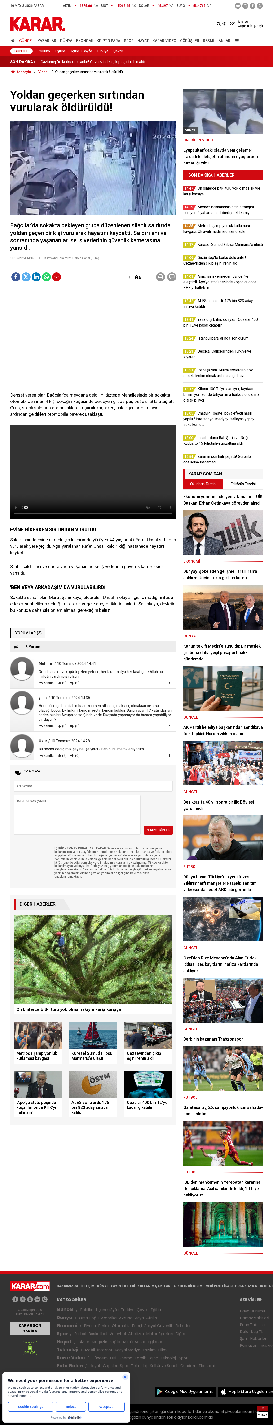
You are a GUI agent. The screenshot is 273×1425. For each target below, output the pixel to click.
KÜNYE (102, 1286)
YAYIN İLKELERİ (123, 1286)
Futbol (80, 1333)
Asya (139, 1318)
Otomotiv (121, 1325)
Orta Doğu (89, 1318)
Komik (140, 1358)
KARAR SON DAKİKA (30, 1328)
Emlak (104, 1325)
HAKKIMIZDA (67, 1286)
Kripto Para (108, 40)
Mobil (90, 1350)
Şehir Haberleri (253, 1338)
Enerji (137, 1325)
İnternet (105, 1350)
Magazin (99, 1342)
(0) (64, 683)
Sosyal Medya (127, 1350)
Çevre (118, 51)
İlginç (153, 1358)
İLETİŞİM (88, 1286)
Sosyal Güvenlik (158, 1325)
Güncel (26, 40)
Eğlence (155, 1342)
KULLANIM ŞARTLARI (154, 1286)
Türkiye (103, 51)
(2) (64, 755)
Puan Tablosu (252, 1324)
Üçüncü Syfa (107, 1310)
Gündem (100, 1358)
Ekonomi (84, 40)
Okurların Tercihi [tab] (203, 484)
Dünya (66, 40)
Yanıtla (48, 683)
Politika (43, 51)
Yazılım (149, 1350)
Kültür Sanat (134, 1342)
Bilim (162, 1350)
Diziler (83, 1342)
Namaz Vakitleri (254, 1318)
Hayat (143, 40)
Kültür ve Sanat (164, 1366)
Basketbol (97, 1333)
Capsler (110, 1366)
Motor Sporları (159, 1333)
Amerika (109, 1318)
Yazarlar (47, 40)
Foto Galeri (70, 1366)
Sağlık (115, 1342)
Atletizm (136, 1333)
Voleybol (118, 1333)
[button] (129, 277)
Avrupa (125, 1318)
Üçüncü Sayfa (81, 51)
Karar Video (164, 40)
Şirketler (183, 1325)
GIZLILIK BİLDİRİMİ (188, 1286)
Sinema (125, 1358)
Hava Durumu (252, 1311)
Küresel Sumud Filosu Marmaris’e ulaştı (73, 62)
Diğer (181, 1333)
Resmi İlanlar (216, 40)
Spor (129, 40)
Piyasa (90, 1325)
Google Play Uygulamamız (189, 1391)
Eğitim (60, 51)
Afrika (151, 1318)
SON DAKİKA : (22, 62)
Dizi (113, 1358)
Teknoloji (67, 1349)
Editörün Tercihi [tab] (243, 484)
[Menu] (235, 41)
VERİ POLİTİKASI (219, 1286)
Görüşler (189, 40)
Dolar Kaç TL (251, 1331)
